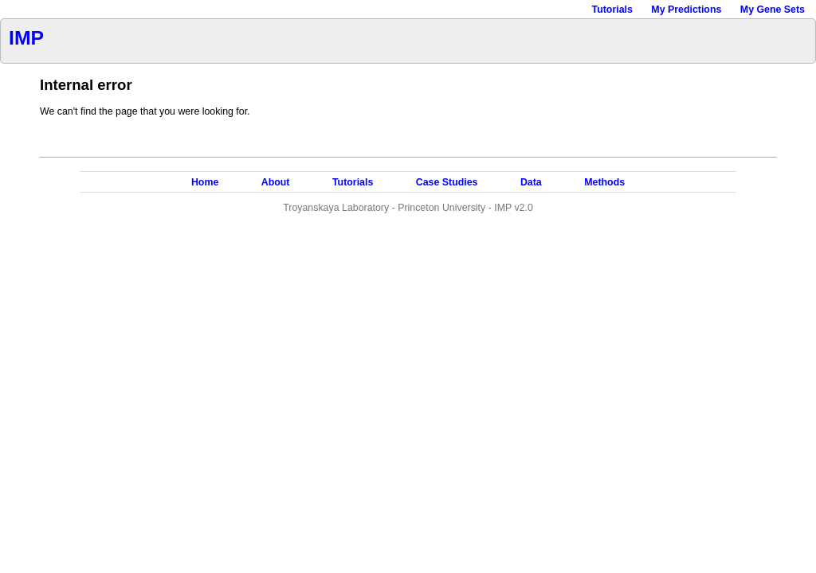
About (275, 182)
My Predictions (686, 9)
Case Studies (447, 182)
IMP (26, 38)
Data (531, 182)
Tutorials (612, 9)
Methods (604, 182)
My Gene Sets (772, 9)
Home (204, 182)
